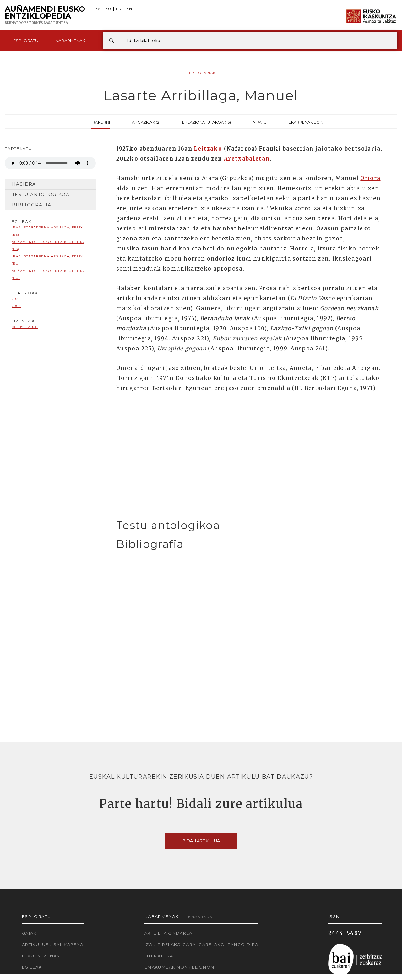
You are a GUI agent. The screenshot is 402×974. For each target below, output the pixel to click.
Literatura (158, 955)
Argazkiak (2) (146, 121)
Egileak (32, 967)
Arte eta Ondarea (168, 933)
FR (119, 9)
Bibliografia (31, 205)
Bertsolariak (200, 73)
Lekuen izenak (41, 955)
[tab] (251, 525)
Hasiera (24, 184)
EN (129, 9)
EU (108, 9)
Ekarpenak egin (306, 121)
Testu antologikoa (40, 194)
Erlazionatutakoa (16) (206, 121)
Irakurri (100, 121)
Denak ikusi (199, 916)
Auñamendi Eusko (45, 15)
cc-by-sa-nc (25, 327)
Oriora (370, 178)
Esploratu (25, 40)
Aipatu (260, 121)
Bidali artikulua (201, 840)
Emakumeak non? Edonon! (180, 967)
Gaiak (29, 933)
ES (98, 9)
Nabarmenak (70, 40)
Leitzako (208, 148)
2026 (16, 299)
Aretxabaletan (247, 158)
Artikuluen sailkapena (53, 944)
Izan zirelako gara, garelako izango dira (201, 944)
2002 (16, 306)
